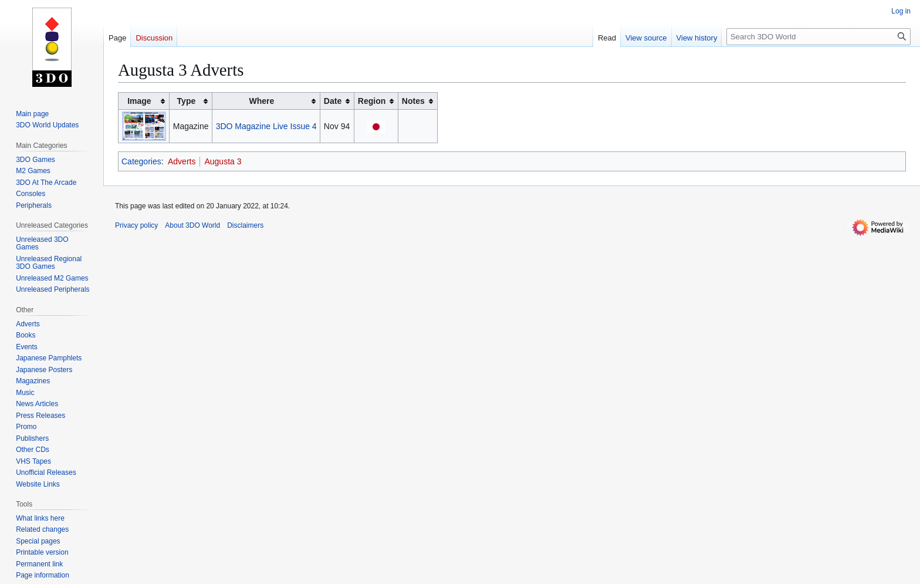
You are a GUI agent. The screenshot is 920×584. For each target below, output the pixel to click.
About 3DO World (192, 225)
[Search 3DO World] (818, 36)
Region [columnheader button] (371, 101)
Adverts (181, 161)
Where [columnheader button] (262, 101)
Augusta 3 (222, 161)
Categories (141, 161)
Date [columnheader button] (332, 101)
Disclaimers (245, 225)
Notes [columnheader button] (413, 101)
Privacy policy (136, 225)
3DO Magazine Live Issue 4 (266, 126)
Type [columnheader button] (186, 101)
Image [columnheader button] (139, 101)
